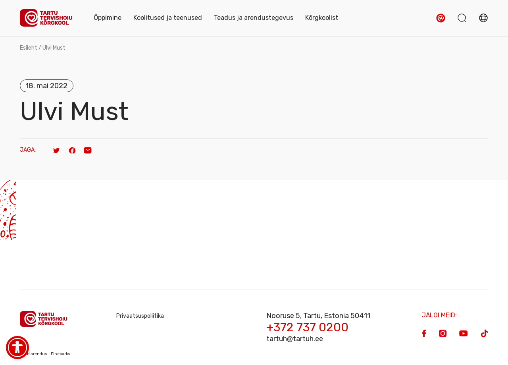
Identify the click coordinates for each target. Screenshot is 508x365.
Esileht (28, 47)
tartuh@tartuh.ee (294, 338)
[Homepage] (49, 18)
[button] (440, 18)
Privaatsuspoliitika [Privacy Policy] (140, 316)
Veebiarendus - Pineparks (45, 353)
